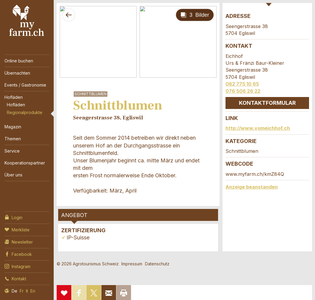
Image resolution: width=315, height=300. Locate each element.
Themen (12, 138)
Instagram (17, 266)
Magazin (12, 126)
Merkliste (17, 229)
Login (13, 217)
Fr (22, 290)
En (32, 290)
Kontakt (15, 278)
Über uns (13, 174)
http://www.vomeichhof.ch (258, 128)
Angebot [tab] (74, 215)
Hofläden (13, 97)
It (27, 290)
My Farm (26, 20)
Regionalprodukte (24, 112)
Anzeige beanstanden (252, 187)
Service (12, 150)
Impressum (131, 263)
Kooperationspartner (24, 162)
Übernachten (17, 73)
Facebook (18, 254)
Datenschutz (157, 263)
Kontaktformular (267, 103)
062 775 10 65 (242, 84)
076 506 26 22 (243, 91)
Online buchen (18, 60)
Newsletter (18, 241)
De (14, 290)
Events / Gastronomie (25, 84)
